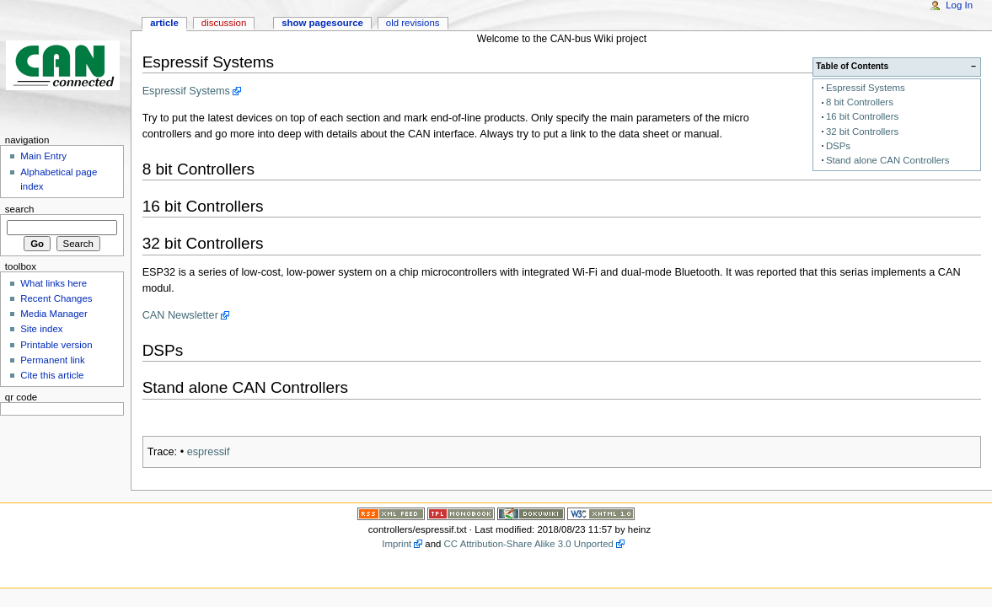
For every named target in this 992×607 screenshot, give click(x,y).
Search (20, 209)
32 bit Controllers (862, 131)
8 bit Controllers (859, 102)
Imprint (396, 544)
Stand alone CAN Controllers (888, 160)
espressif (208, 452)
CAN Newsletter (180, 315)
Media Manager (54, 314)
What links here (53, 283)
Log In (959, 5)
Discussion (223, 23)
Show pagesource (322, 23)
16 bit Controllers (862, 116)
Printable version (56, 345)
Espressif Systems (865, 88)
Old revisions (413, 23)
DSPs (838, 146)
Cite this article (51, 375)
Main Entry (43, 156)
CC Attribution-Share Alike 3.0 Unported (529, 544)
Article (164, 23)
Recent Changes (56, 298)
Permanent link (52, 360)
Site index (41, 329)
